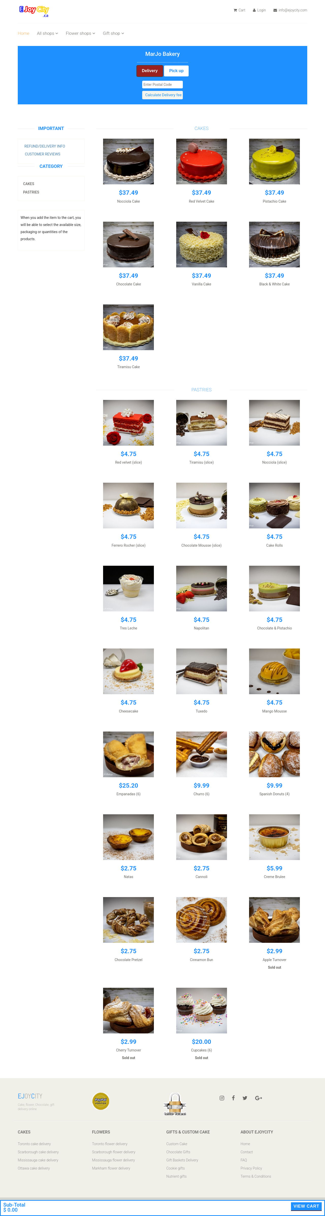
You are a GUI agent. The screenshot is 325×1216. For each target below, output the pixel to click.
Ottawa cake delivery (34, 1168)
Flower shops (80, 33)
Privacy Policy (251, 1168)
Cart (239, 10)
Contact (247, 1152)
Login (259, 10)
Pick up (176, 71)
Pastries (31, 192)
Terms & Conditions (256, 1176)
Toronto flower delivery (109, 1144)
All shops (47, 33)
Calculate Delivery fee (163, 95)
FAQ (244, 1160)
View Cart (306, 1206)
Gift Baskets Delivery (182, 1160)
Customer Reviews (42, 154)
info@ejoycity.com (290, 10)
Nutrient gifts (176, 1176)
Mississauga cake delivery (38, 1160)
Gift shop (113, 33)
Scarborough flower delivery (113, 1152)
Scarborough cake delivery (38, 1152)
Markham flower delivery (111, 1168)
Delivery (150, 71)
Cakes (28, 184)
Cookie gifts (175, 1168)
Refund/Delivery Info (44, 146)
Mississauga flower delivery (113, 1160)
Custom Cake (176, 1144)
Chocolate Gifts (178, 1152)
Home (23, 33)
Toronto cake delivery (34, 1144)
